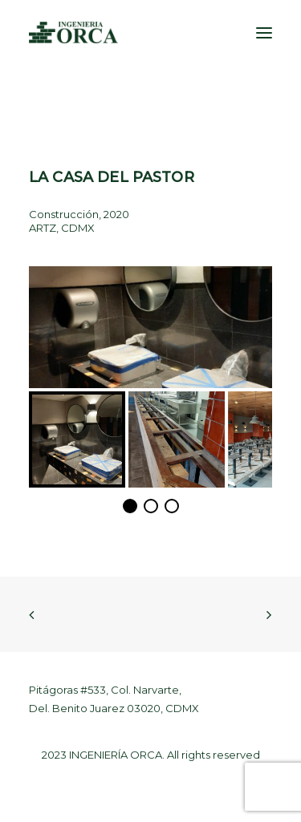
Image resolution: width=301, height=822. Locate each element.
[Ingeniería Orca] (73, 32)
